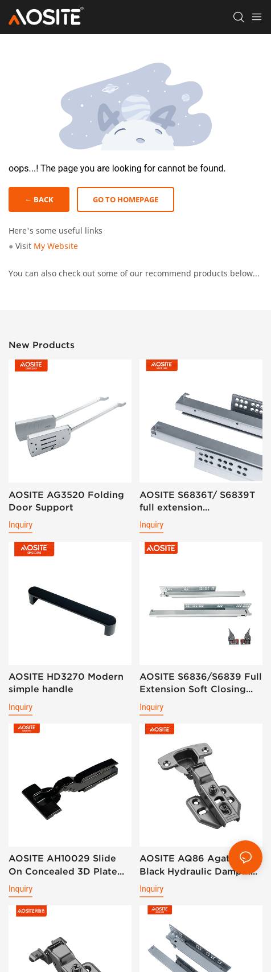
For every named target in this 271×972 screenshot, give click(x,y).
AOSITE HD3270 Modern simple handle (66, 682)
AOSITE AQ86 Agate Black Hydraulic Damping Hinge (198, 865)
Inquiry (20, 524)
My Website (56, 245)
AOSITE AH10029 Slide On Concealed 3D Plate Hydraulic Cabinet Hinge (65, 865)
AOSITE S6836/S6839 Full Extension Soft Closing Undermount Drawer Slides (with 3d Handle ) (200, 683)
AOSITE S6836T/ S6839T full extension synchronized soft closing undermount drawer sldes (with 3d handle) (199, 501)
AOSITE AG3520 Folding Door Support (66, 500)
